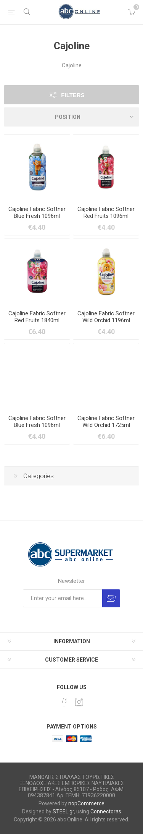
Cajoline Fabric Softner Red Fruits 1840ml (37, 317)
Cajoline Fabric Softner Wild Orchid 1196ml (106, 317)
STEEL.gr (63, 811)
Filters (72, 95)
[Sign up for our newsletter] (62, 598)
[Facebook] (64, 702)
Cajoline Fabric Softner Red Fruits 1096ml (106, 212)
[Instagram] (79, 702)
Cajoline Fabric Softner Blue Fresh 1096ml (37, 212)
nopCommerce (86, 803)
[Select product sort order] (71, 117)
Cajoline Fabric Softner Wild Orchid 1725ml (106, 421)
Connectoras (105, 811)
